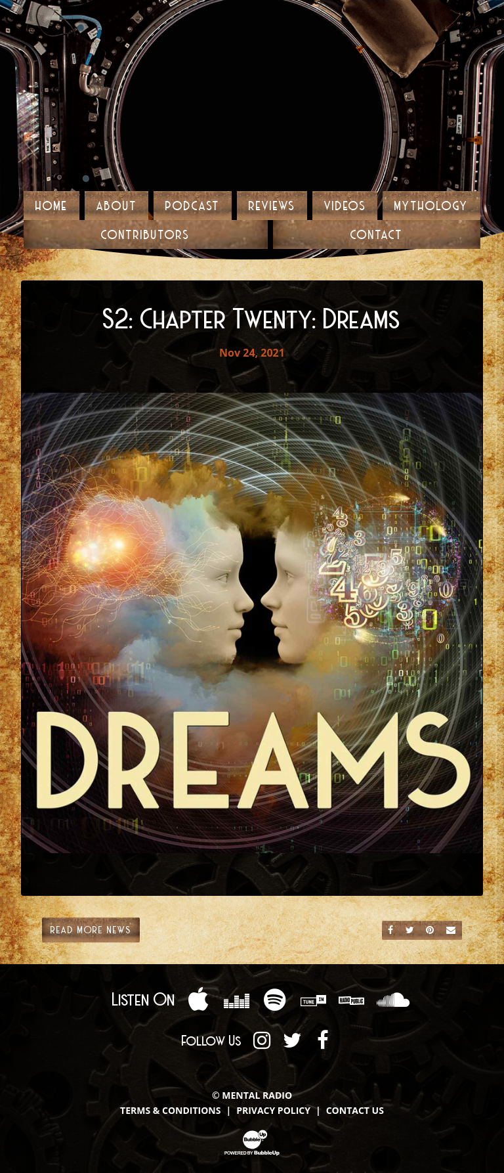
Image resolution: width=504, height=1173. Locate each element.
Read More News (91, 929)
